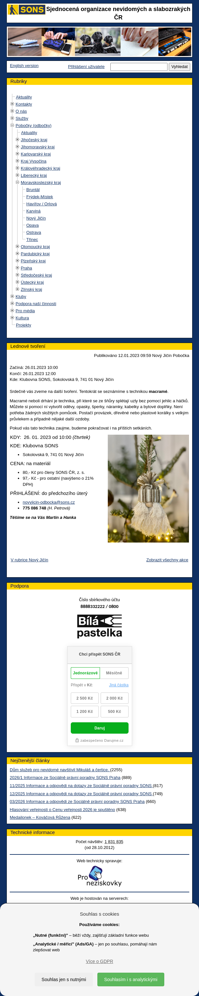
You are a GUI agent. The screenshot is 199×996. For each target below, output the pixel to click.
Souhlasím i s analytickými (130, 979)
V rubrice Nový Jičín (29, 559)
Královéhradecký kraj (40, 168)
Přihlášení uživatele (86, 66)
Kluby (21, 296)
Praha (26, 268)
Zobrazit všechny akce (167, 559)
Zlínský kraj (31, 289)
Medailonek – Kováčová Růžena (40, 817)
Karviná (33, 211)
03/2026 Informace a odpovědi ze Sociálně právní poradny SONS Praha (77, 801)
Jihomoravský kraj (38, 146)
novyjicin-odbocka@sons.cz (49, 502)
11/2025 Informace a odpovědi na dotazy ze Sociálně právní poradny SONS (81, 785)
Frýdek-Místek (39, 196)
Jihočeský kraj (34, 139)
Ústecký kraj (32, 282)
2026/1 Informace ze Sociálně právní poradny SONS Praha (65, 777)
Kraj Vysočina (33, 161)
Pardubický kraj (35, 253)
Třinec (32, 239)
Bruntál (33, 189)
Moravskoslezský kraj (41, 182)
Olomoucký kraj (35, 246)
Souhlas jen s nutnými (64, 979)
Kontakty (24, 104)
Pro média (25, 310)
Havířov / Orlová (41, 203)
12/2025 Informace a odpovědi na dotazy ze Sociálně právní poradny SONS (81, 793)
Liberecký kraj (34, 175)
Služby (22, 118)
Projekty (23, 325)
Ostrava (33, 232)
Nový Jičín (36, 218)
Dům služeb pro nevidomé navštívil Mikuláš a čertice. (60, 769)
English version (24, 65)
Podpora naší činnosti (36, 303)
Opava (32, 225)
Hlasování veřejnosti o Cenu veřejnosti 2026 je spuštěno (62, 809)
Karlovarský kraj (36, 154)
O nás (21, 111)
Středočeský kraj (36, 275)
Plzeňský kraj (33, 260)
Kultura (22, 317)
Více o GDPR (99, 961)
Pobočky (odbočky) (34, 125)
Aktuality (24, 97)
